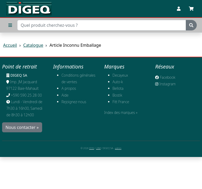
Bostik (117, 95)
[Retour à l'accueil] (29, 8)
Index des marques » (120, 112)
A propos (68, 88)
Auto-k (118, 81)
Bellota (118, 88)
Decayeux (120, 75)
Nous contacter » (22, 127)
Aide (65, 95)
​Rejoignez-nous (73, 101)
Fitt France (121, 101)
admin (118, 148)
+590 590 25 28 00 (26, 95)
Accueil (10, 45)
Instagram (165, 83)
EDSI (91, 148)
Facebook (165, 77)
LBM (98, 148)
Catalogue (33, 45)
